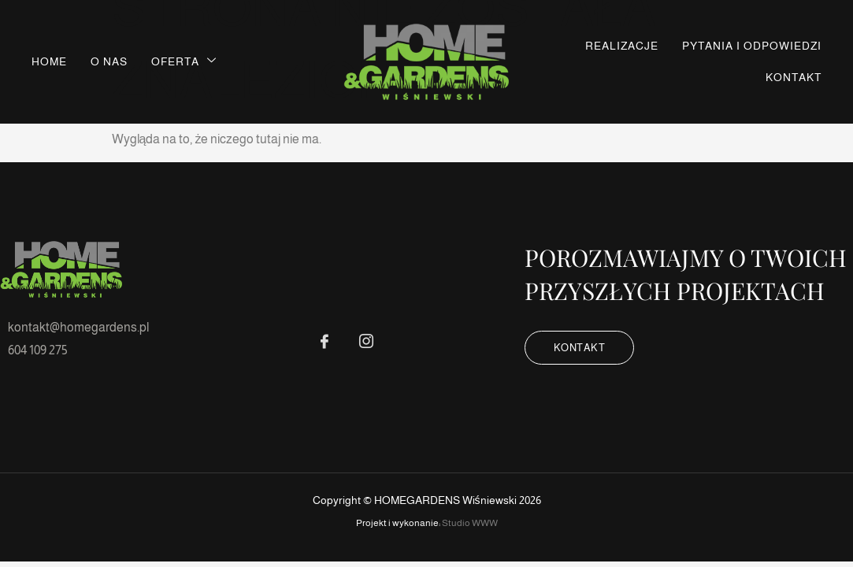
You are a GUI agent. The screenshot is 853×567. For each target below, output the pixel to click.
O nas (109, 61)
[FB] (324, 342)
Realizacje (621, 45)
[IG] (366, 342)
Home (49, 61)
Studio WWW (470, 522)
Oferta (184, 61)
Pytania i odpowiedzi (751, 45)
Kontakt (793, 77)
